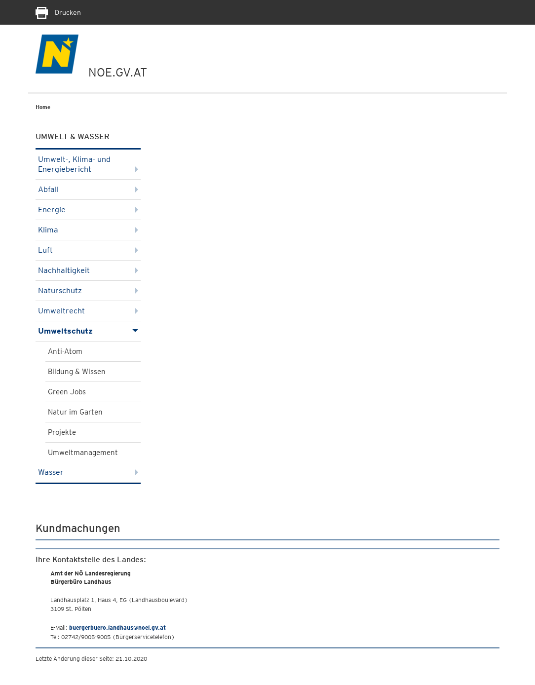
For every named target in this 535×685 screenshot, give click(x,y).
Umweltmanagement (83, 452)
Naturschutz (88, 290)
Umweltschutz (88, 331)
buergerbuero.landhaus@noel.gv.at (117, 627)
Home (43, 107)
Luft (88, 250)
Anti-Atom (65, 351)
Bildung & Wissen (77, 371)
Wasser (88, 472)
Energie (88, 209)
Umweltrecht (88, 310)
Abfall (88, 189)
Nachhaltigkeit (88, 270)
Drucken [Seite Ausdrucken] (58, 12)
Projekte (62, 432)
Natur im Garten (75, 412)
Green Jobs (67, 391)
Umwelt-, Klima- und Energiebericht (88, 164)
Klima (88, 229)
